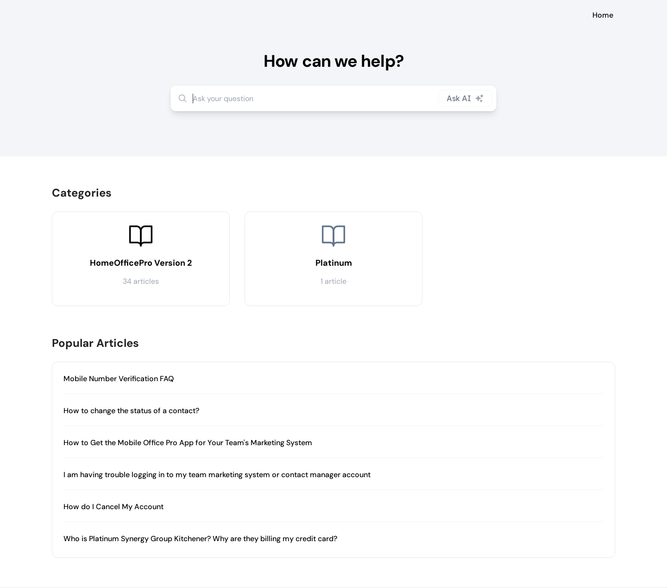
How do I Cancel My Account (113, 506)
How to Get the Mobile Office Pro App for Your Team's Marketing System (187, 442)
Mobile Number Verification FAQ (118, 378)
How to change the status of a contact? (131, 410)
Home (602, 15)
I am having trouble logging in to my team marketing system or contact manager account (217, 474)
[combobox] (333, 98)
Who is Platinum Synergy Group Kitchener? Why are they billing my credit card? (200, 538)
